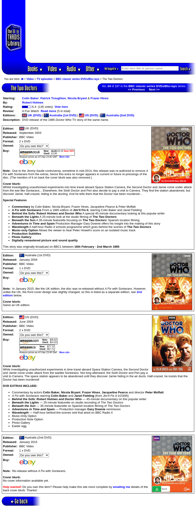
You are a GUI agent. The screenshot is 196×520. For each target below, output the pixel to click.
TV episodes (45, 79)
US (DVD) (88, 115)
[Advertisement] (110, 31)
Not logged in (112, 69)
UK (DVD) (31, 115)
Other (93, 69)
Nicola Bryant (77, 98)
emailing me (121, 487)
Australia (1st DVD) (60, 115)
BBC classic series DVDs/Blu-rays (77, 79)
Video (55, 69)
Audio (74, 69)
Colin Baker (30, 98)
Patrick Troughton (53, 98)
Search (185, 68)
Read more (48, 111)
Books (35, 69)
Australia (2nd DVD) (117, 115)
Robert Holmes (32, 102)
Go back (19, 501)
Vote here (61, 106)
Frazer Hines (99, 98)
